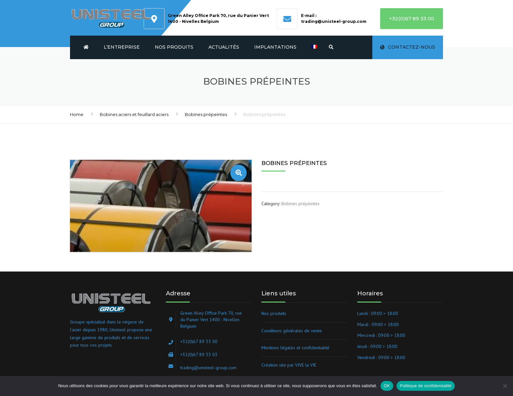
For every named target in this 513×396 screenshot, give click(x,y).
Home (76, 114)
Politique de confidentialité (425, 385)
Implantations (275, 47)
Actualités (223, 47)
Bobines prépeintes (206, 114)
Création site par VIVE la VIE (288, 365)
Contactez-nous (407, 47)
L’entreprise (122, 47)
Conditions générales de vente (291, 331)
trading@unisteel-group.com (333, 21)
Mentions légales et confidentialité (295, 348)
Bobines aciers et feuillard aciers (134, 114)
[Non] (505, 386)
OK (387, 385)
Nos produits (174, 47)
